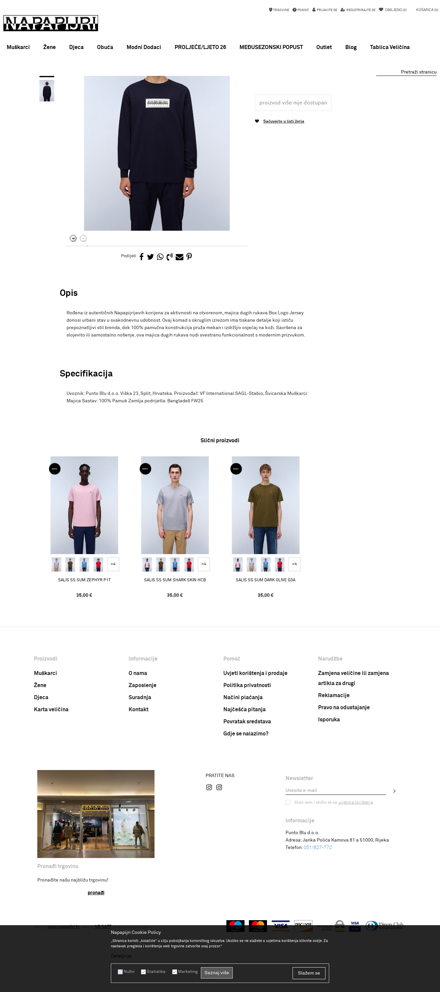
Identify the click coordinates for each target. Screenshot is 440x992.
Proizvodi (95, 92)
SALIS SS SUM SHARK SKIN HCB (175, 656)
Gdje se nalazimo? (245, 809)
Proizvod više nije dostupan (293, 178)
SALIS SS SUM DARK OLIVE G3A (266, 656)
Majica (133, 92)
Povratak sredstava (247, 797)
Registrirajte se (361, 10)
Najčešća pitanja (244, 785)
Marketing (187, 972)
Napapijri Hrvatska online (58, 92)
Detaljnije (121, 956)
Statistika (156, 972)
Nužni (129, 972)
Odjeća (115, 92)
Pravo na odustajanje (344, 783)
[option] (220, 82)
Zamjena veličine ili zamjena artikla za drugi (353, 754)
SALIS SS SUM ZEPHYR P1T (84, 656)
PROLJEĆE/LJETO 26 (200, 47)
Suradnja (140, 773)
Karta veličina (51, 785)
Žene (40, 761)
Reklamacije (334, 771)
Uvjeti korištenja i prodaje (255, 749)
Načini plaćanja (243, 773)
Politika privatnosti (247, 761)
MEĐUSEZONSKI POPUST (219, 82)
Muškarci (45, 749)
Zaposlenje (143, 761)
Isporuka (329, 795)
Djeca (41, 773)
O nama (138, 749)
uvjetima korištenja (355, 878)
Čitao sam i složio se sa (333, 878)
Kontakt (138, 785)
